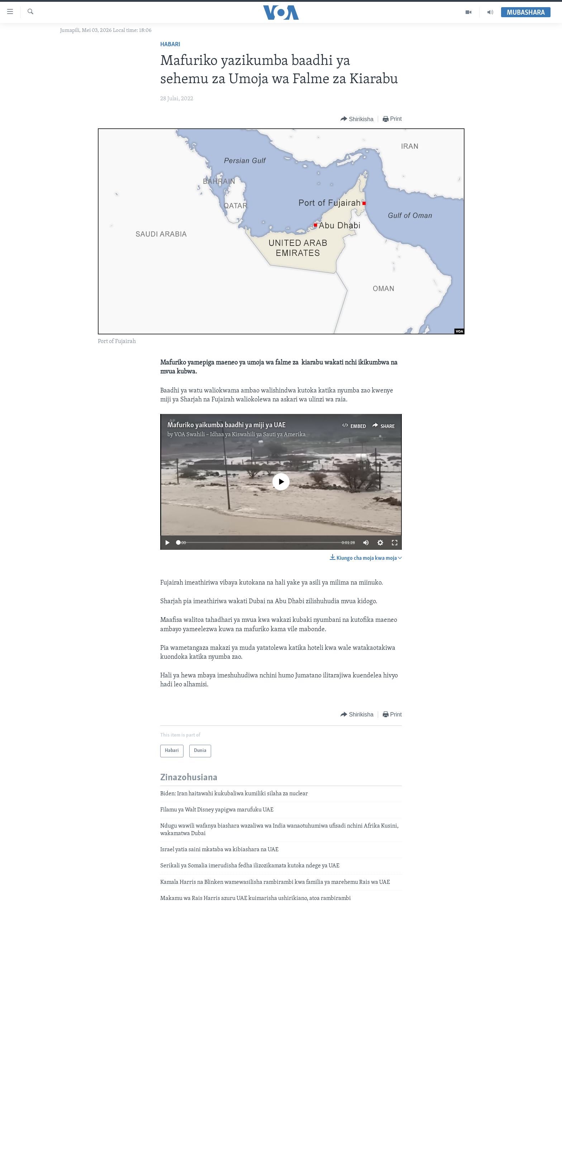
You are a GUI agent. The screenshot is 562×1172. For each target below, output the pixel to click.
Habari (170, 44)
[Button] (356, 119)
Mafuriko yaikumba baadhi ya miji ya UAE (226, 425)
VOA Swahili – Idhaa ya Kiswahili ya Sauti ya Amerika (240, 435)
